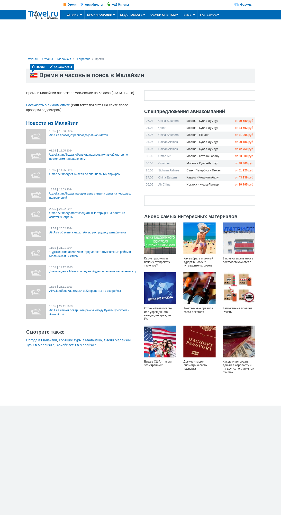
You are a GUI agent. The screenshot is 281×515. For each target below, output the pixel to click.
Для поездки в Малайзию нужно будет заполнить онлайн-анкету (92, 271)
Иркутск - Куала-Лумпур (203, 184)
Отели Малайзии (117, 340)
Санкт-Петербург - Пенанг (204, 170)
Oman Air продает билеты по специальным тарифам (84, 174)
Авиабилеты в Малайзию (76, 345)
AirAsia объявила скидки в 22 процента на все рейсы (85, 291)
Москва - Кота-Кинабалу (203, 156)
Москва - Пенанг (198, 135)
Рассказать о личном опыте (48, 105)
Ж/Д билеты (120, 4)
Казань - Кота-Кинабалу (203, 177)
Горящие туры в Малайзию (80, 340)
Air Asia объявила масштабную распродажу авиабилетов (88, 232)
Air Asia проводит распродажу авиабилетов (78, 135)
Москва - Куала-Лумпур (202, 121)
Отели (71, 4)
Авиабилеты (94, 4)
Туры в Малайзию (40, 345)
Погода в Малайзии (41, 340)
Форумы (246, 4)
